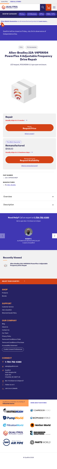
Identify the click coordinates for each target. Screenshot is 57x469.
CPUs (41, 14)
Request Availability (29, 160)
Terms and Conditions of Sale (11, 339)
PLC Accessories (31, 47)
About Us (5, 327)
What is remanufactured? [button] (29, 166)
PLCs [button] (22, 14)
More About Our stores (39, 403)
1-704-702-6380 (41, 218)
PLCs (21, 47)
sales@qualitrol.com (11, 366)
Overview (7, 197)
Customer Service (8, 307)
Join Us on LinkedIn (11, 388)
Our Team (5, 333)
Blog (3, 324)
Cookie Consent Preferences (13, 349)
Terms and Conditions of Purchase (13, 342)
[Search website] (43, 7)
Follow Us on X (9, 385)
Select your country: (13, 281)
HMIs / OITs (50, 14)
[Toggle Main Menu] (54, 7)
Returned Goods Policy (9, 313)
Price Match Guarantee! (14, 142)
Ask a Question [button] (7, 310)
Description (8, 205)
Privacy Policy (6, 336)
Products (5, 293)
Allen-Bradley (11, 185)
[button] (25, 120)
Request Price (29, 128)
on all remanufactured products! (24, 21)
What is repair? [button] (29, 134)
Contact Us (5, 330)
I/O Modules (32, 14)
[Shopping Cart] (48, 7)
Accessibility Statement (9, 345)
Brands (4, 296)
